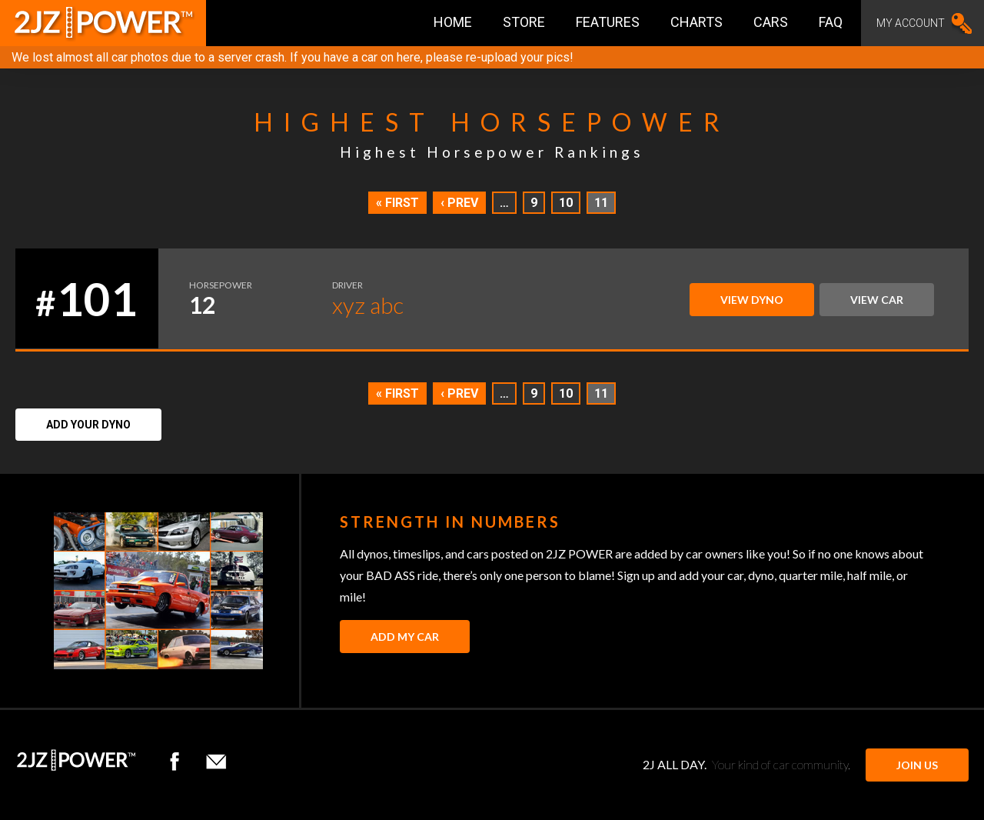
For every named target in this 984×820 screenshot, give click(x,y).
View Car (876, 299)
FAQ (831, 22)
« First (397, 202)
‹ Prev (459, 202)
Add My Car (405, 636)
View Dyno (751, 299)
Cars (770, 22)
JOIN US (917, 765)
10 (566, 202)
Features (608, 22)
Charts (696, 22)
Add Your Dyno (88, 424)
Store (524, 22)
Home (453, 22)
